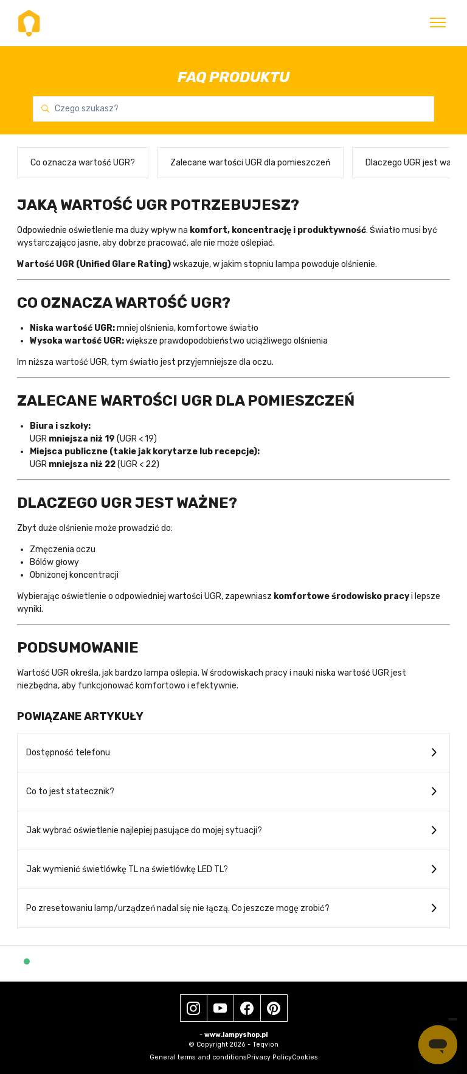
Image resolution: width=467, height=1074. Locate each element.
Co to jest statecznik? (70, 791)
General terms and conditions (198, 1057)
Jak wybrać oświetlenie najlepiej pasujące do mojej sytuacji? (144, 830)
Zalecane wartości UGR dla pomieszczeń (250, 163)
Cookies (305, 1057)
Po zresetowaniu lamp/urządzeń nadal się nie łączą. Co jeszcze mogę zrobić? (178, 908)
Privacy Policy (269, 1057)
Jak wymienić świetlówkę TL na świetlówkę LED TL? (127, 869)
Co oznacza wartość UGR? (82, 163)
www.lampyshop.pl (236, 1035)
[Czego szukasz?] (233, 109)
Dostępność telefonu (68, 752)
